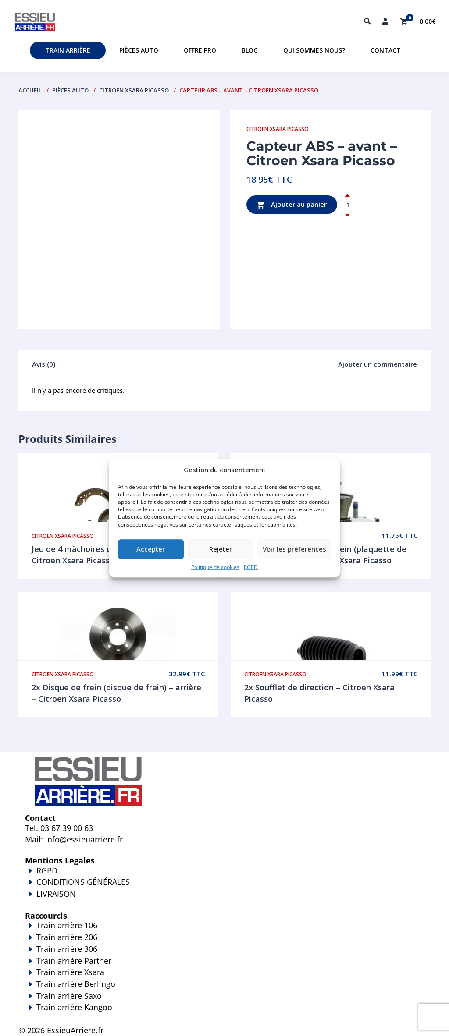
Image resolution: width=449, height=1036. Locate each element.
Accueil (30, 90)
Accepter (150, 549)
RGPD (251, 567)
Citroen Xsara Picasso (134, 90)
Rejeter (220, 549)
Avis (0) (43, 364)
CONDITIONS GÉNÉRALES (83, 882)
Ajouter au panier (292, 205)
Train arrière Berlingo (75, 984)
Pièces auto (138, 50)
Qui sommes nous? (314, 50)
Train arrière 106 (66, 925)
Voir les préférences (294, 549)
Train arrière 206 (66, 937)
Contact (386, 50)
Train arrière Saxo (69, 995)
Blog (250, 50)
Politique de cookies (215, 567)
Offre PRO (200, 50)
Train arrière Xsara (70, 972)
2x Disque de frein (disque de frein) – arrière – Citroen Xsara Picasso (116, 693)
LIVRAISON (224, 899)
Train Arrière (67, 50)
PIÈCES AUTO (70, 90)
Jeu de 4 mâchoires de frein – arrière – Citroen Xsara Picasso (105, 555)
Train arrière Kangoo (224, 1013)
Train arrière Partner (73, 960)
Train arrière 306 (66, 949)
